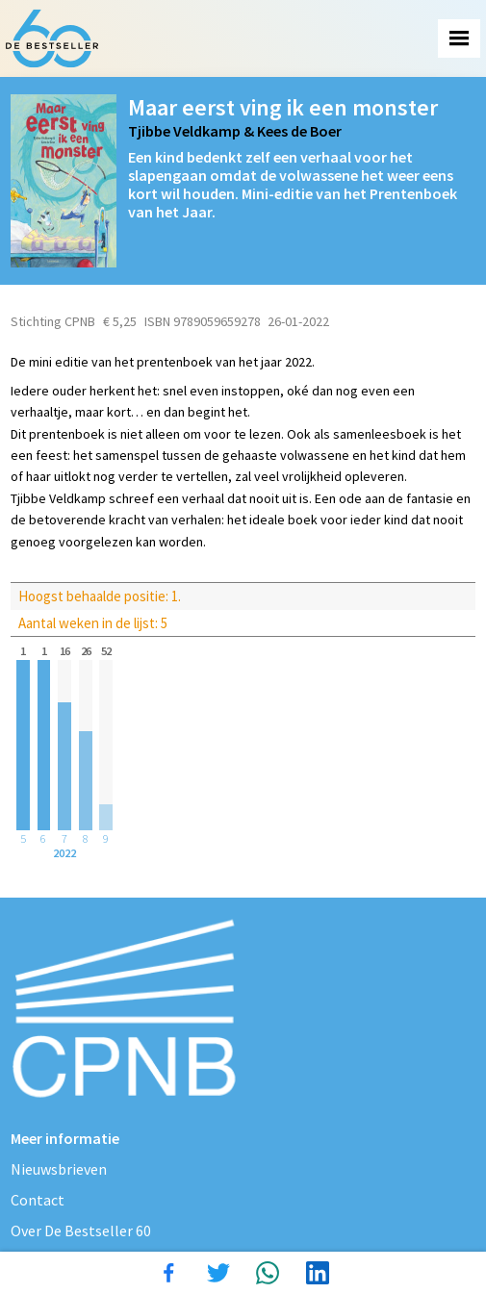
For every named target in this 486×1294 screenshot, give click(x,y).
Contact (37, 1199)
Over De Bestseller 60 (81, 1230)
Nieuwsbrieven (59, 1169)
